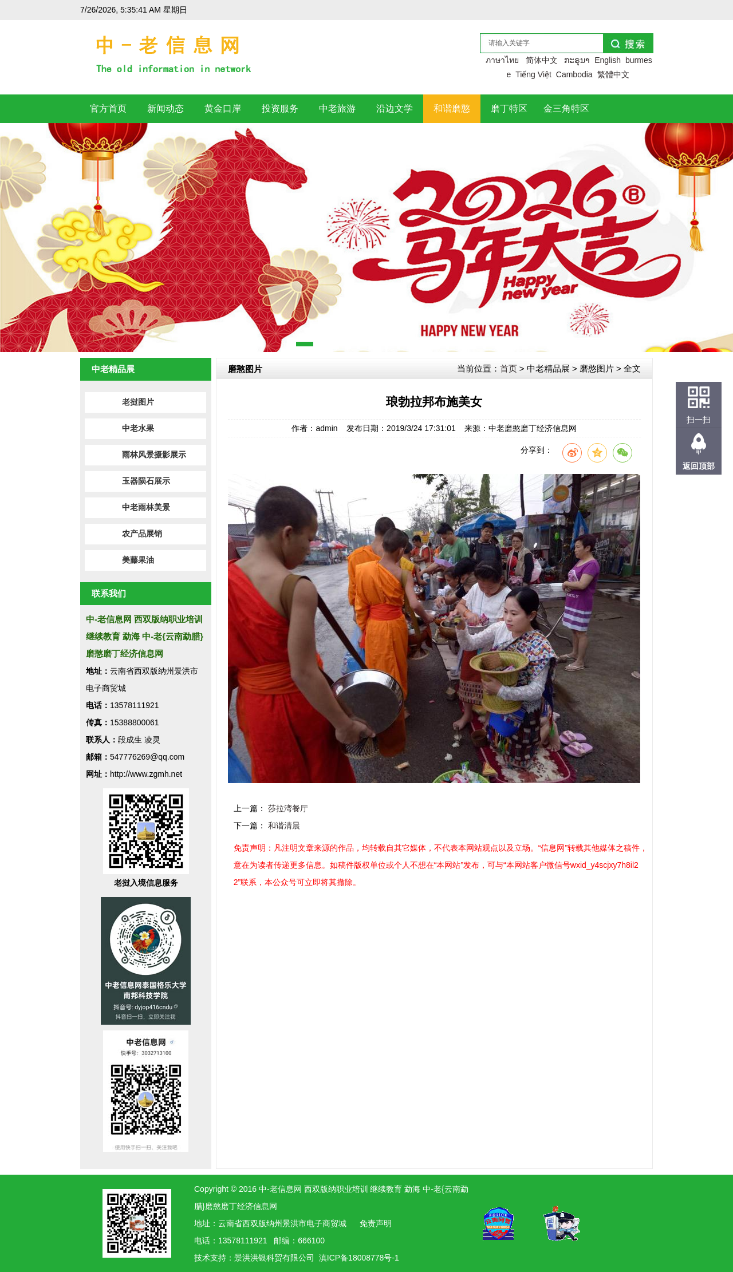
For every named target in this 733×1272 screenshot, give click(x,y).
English (607, 60)
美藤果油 (138, 560)
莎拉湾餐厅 (288, 808)
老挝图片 (138, 402)
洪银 (258, 1257)
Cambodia (574, 74)
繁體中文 (613, 74)
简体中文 (542, 60)
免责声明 (376, 1223)
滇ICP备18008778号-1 (359, 1257)
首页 (508, 368)
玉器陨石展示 (146, 481)
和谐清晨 (284, 825)
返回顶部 (699, 466)
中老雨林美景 (146, 507)
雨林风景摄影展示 (154, 455)
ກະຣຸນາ (577, 60)
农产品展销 (142, 534)
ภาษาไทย (502, 60)
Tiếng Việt (533, 74)
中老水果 (138, 428)
